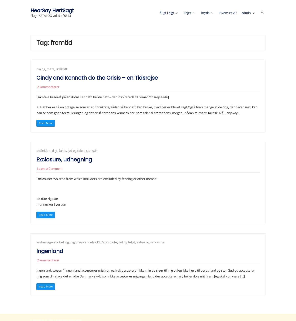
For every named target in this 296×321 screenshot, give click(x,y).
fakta (62, 150)
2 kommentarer (48, 87)
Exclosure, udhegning (64, 159)
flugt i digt (167, 13)
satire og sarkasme (151, 242)
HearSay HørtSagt (52, 10)
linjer (187, 13)
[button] (262, 13)
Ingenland (49, 251)
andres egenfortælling (52, 242)
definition (43, 150)
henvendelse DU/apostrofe (97, 242)
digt (54, 150)
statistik (91, 150)
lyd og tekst (76, 150)
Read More (46, 124)
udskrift (61, 69)
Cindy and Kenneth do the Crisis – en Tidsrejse (97, 78)
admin (246, 13)
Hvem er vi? (228, 13)
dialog (40, 69)
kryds (205, 13)
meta (50, 69)
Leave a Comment (50, 169)
